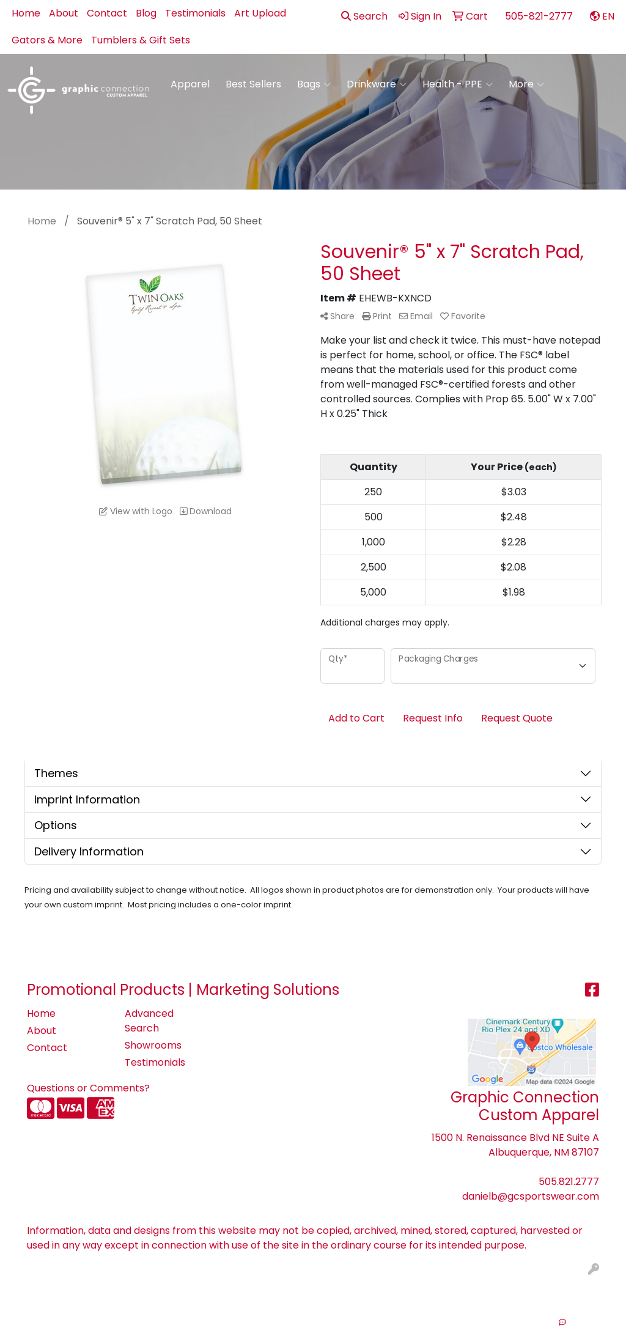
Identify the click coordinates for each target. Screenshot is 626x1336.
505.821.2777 (569, 1182)
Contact (107, 13)
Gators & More (47, 40)
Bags (314, 84)
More (526, 84)
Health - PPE (457, 84)
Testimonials (195, 13)
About (63, 13)
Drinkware (377, 84)
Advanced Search (149, 1020)
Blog (146, 13)
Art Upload (260, 13)
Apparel (190, 84)
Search (364, 16)
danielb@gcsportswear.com (530, 1196)
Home (26, 13)
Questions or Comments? (88, 1088)
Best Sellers (253, 84)
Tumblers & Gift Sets (140, 40)
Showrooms (153, 1045)
